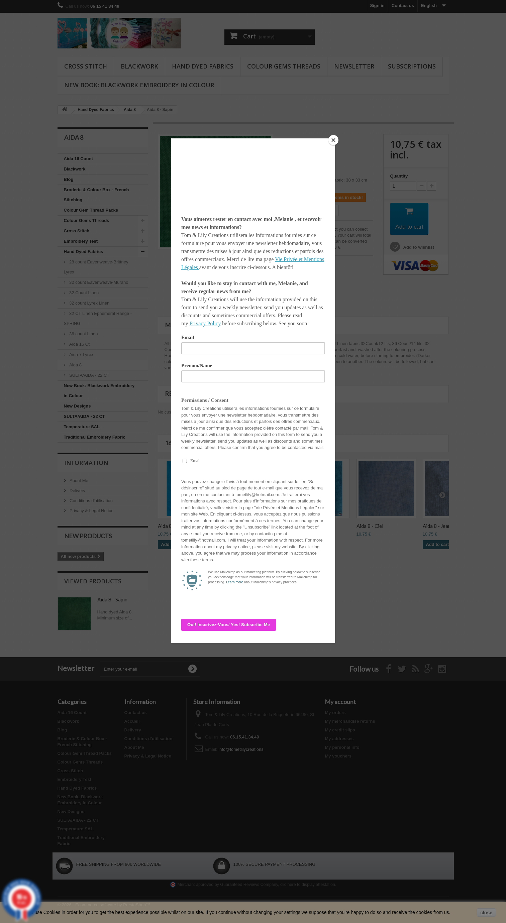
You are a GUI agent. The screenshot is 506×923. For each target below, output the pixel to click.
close (486, 912)
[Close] (333, 140)
